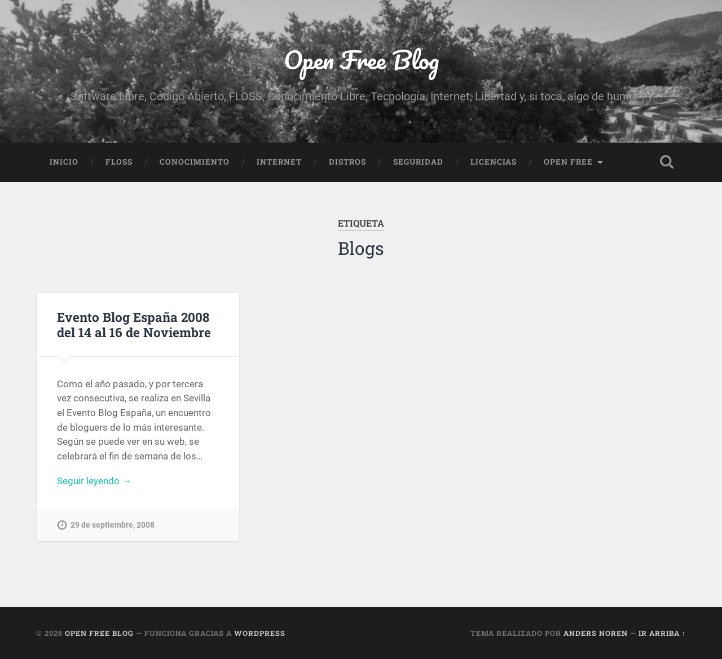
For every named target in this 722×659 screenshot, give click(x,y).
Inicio (64, 162)
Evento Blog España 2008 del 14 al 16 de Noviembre (134, 324)
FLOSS (119, 162)
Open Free (568, 162)
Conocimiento (195, 162)
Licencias (493, 162)
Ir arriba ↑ (662, 633)
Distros (347, 162)
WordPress (259, 633)
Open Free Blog (361, 59)
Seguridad (418, 162)
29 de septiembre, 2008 (113, 525)
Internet (279, 162)
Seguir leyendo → (94, 480)
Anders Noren (595, 633)
